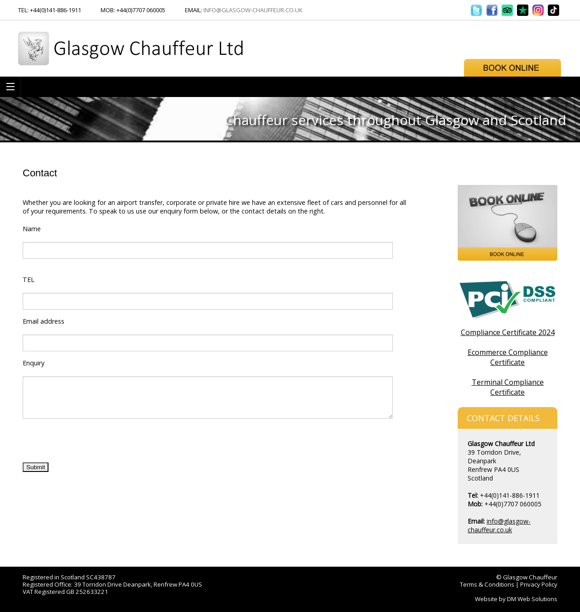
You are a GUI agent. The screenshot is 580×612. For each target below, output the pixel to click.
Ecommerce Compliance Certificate (508, 357)
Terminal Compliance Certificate (508, 387)
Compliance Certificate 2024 (508, 332)
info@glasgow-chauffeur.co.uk (253, 10)
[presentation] (91, 443)
